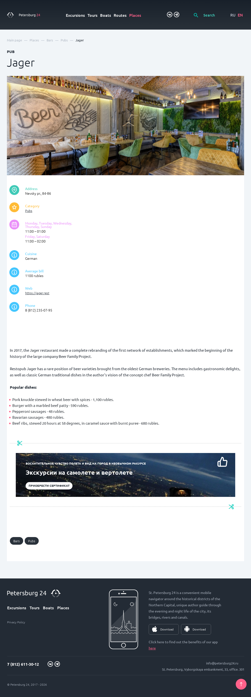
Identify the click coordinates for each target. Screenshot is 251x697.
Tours (92, 15)
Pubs (28, 210)
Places (135, 15)
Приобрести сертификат (49, 486)
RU (232, 14)
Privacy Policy (16, 622)
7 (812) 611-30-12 (23, 664)
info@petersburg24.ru (222, 663)
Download (167, 629)
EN (240, 14)
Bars (16, 541)
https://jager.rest (37, 293)
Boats (105, 15)
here (152, 648)
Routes (120, 15)
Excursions (75, 15)
